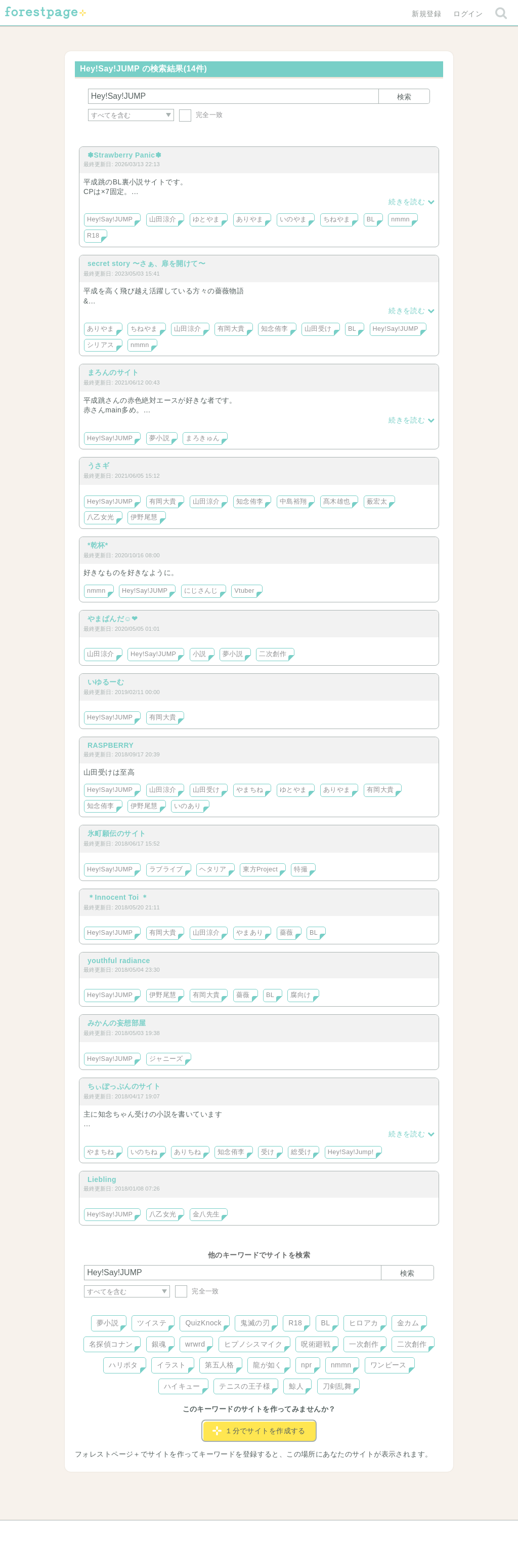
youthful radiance (119, 961)
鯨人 (296, 1386)
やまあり (250, 932)
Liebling (102, 1179)
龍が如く (267, 1365)
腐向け (300, 995)
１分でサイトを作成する (259, 1430)
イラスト (171, 1365)
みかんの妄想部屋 (117, 1023)
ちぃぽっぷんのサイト (124, 1086)
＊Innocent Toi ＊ (118, 897)
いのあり (187, 806)
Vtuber (244, 590)
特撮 (301, 869)
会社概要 (298, 1532)
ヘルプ (129, 1532)
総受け (301, 1152)
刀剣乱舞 (337, 1386)
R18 (93, 235)
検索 (404, 97)
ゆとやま (206, 219)
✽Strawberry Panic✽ (124, 155)
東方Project (260, 869)
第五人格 (219, 1365)
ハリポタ (123, 1365)
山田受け (318, 328)
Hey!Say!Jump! (351, 1152)
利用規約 (244, 1532)
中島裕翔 (293, 501)
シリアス (100, 345)
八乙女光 (100, 517)
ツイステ (151, 1323)
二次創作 (272, 654)
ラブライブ (166, 869)
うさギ (98, 466)
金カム (408, 1323)
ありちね (187, 1152)
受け (268, 1152)
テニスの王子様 (244, 1386)
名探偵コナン (111, 1344)
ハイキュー (182, 1386)
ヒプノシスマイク (253, 1344)
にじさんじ (201, 590)
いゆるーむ (106, 682)
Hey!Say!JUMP (110, 219)
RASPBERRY (111, 745)
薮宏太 (377, 501)
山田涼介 (163, 219)
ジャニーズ (166, 1058)
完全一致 (201, 115)
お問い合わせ (185, 1532)
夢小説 (159, 438)
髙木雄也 (337, 501)
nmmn (400, 219)
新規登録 (426, 14)
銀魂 (159, 1344)
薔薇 (286, 932)
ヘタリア (213, 869)
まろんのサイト (113, 372)
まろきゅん (203, 438)
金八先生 (206, 1214)
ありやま (250, 219)
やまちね (250, 789)
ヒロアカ (363, 1323)
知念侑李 (274, 328)
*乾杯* (98, 545)
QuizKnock (203, 1323)
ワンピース (388, 1365)
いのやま (293, 219)
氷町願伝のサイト (117, 833)
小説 (199, 654)
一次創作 (363, 1344)
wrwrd (195, 1344)
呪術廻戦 (315, 1344)
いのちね (144, 1152)
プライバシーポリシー (368, 1532)
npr (306, 1365)
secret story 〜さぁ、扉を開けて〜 (146, 263)
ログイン (468, 14)
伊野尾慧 (144, 517)
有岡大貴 (231, 328)
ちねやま (337, 219)
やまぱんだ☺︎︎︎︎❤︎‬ (113, 619)
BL (371, 219)
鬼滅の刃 (255, 1323)
